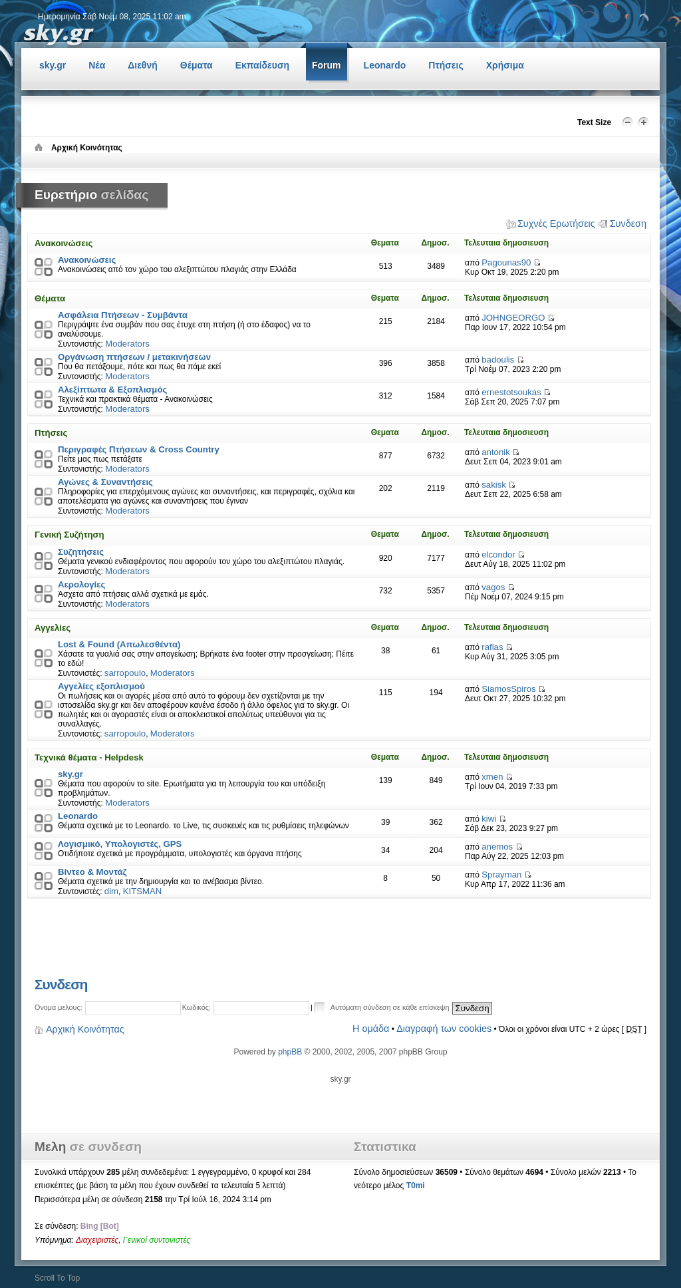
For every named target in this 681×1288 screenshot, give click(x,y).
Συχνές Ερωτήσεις (556, 223)
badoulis (497, 360)
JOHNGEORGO (513, 318)
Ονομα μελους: (58, 1007)
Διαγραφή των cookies (443, 1028)
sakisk (493, 485)
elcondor (498, 555)
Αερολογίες (81, 584)
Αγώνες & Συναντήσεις (105, 482)
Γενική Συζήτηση (69, 535)
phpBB (290, 1051)
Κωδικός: (196, 1007)
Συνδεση (628, 223)
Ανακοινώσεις (63, 243)
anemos (497, 847)
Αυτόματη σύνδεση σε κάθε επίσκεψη (382, 1007)
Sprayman (501, 875)
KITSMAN (142, 891)
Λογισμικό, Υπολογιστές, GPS (120, 844)
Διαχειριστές (97, 1240)
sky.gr (70, 774)
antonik (495, 452)
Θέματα (50, 298)
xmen (492, 777)
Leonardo (78, 816)
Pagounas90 (506, 262)
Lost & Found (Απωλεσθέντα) (119, 644)
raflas (492, 647)
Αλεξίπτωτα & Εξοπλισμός (112, 390)
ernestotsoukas (511, 392)
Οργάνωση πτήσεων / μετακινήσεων (134, 357)
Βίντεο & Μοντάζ (92, 872)
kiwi (488, 819)
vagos (493, 587)
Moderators (127, 344)
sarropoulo (125, 673)
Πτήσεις (51, 433)
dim (111, 891)
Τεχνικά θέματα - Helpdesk (89, 757)
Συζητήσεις (81, 552)
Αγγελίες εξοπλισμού (101, 686)
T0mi (415, 1185)
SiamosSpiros (508, 689)
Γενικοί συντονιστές (156, 1240)
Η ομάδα (370, 1028)
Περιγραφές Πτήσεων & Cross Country (138, 449)
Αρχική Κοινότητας (85, 1029)
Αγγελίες (52, 628)
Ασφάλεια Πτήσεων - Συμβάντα (123, 315)
